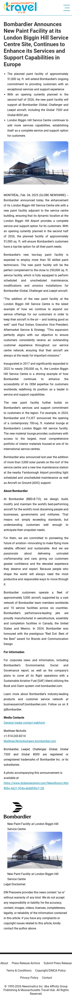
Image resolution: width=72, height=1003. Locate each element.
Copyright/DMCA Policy (50, 970)
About (4, 963)
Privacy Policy (29, 977)
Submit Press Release (58, 963)
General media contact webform (24, 722)
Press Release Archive (26, 963)
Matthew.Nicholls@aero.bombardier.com (30, 741)
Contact (47, 977)
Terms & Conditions (19, 970)
